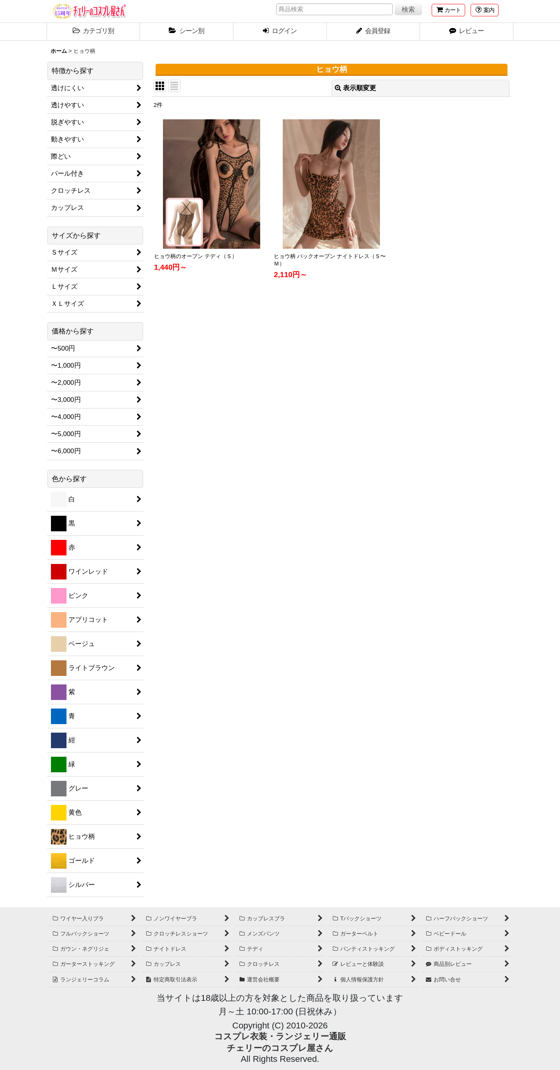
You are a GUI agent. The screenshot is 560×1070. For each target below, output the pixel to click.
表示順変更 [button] (355, 88)
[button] (485, 10)
